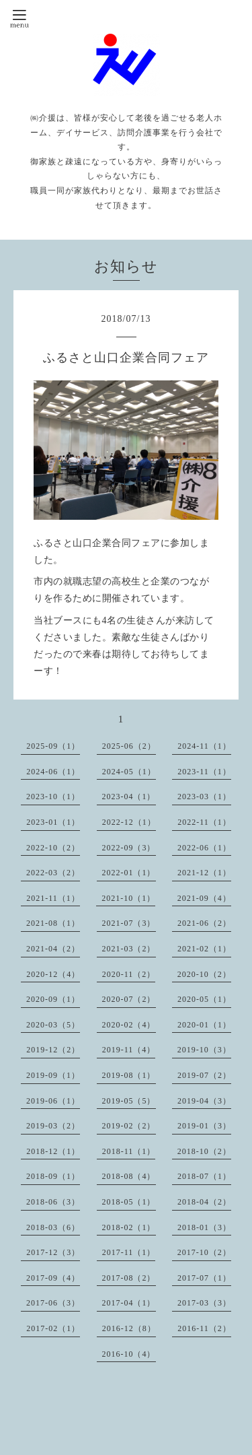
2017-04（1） (129, 1303)
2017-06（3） (53, 1303)
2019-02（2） (129, 1125)
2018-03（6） (53, 1227)
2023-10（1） (53, 796)
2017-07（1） (204, 1278)
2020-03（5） (53, 1024)
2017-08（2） (129, 1278)
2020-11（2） (129, 974)
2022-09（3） (129, 847)
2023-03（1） (204, 796)
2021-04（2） (53, 948)
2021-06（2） (204, 923)
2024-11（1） (204, 746)
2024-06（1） (53, 771)
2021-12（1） (204, 872)
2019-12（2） (53, 1049)
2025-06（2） (129, 746)
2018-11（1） (129, 1151)
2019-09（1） (53, 1075)
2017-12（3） (53, 1252)
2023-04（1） (129, 796)
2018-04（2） (204, 1202)
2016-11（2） (204, 1328)
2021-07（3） (129, 923)
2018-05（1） (129, 1202)
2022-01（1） (129, 872)
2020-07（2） (129, 999)
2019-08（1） (129, 1075)
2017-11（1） (129, 1252)
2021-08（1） (53, 923)
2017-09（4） (53, 1278)
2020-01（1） (204, 1024)
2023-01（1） (53, 822)
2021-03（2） (129, 948)
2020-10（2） (204, 974)
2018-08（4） (129, 1176)
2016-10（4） (129, 1354)
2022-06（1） (204, 847)
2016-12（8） (129, 1328)
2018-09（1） (53, 1176)
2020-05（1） (204, 999)
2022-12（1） (129, 822)
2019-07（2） (204, 1075)
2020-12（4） (53, 974)
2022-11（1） (204, 822)
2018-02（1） (129, 1227)
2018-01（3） (204, 1227)
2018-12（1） (53, 1151)
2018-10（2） (204, 1151)
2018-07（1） (204, 1176)
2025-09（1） (53, 746)
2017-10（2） (204, 1252)
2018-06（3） (53, 1202)
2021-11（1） (53, 898)
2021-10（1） (128, 898)
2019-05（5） (129, 1101)
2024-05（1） (129, 771)
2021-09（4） (204, 898)
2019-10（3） (204, 1049)
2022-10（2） (53, 847)
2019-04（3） (204, 1101)
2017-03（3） (204, 1303)
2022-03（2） (53, 872)
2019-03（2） (53, 1125)
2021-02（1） (204, 948)
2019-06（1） (53, 1101)
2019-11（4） (129, 1049)
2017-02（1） (53, 1328)
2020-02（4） (129, 1024)
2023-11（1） (204, 771)
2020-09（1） (53, 999)
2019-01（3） (204, 1125)
